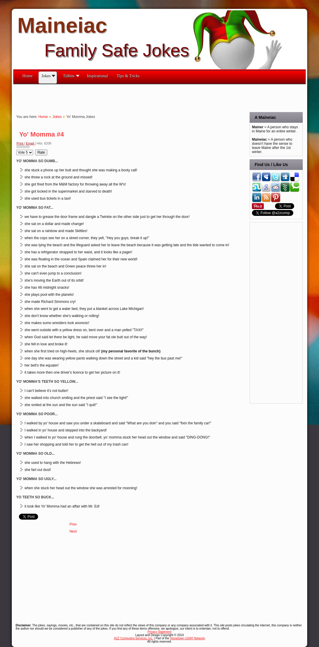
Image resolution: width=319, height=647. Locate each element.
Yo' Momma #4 (41, 134)
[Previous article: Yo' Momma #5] (73, 524)
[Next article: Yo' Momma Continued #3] (73, 531)
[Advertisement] (120, 97)
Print (20, 143)
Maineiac (62, 25)
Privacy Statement (159, 631)
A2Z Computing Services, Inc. (133, 638)
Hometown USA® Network (187, 638)
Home (43, 117)
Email (30, 143)
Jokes (57, 117)
